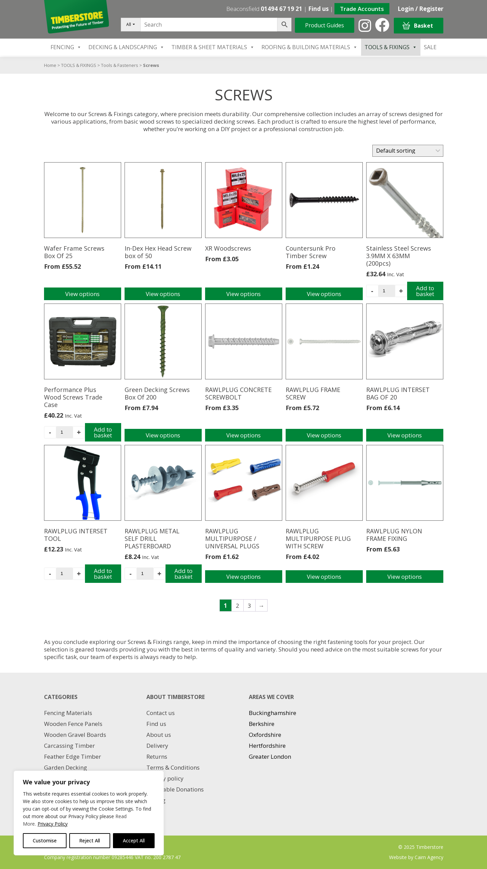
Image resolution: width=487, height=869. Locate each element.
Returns (156, 756)
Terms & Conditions (173, 767)
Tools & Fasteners (119, 65)
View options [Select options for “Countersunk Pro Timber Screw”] (324, 294)
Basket (418, 25)
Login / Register (420, 9)
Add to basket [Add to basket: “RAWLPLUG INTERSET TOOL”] (103, 573)
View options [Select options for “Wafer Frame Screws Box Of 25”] (82, 294)
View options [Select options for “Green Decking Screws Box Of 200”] (163, 435)
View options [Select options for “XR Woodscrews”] (243, 294)
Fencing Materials (68, 713)
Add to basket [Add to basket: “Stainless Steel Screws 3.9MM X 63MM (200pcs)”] (425, 291)
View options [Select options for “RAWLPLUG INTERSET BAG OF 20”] (404, 435)
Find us (318, 9)
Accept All (134, 840)
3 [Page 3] (249, 605)
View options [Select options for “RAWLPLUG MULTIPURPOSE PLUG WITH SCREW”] (324, 576)
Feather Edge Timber (72, 756)
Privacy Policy (53, 824)
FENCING (66, 47)
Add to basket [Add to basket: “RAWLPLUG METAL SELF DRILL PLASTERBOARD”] (183, 573)
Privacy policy (165, 778)
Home (50, 65)
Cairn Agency (429, 857)
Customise (45, 840)
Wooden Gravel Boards (75, 735)
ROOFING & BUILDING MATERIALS (309, 47)
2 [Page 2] (237, 605)
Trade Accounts (362, 9)
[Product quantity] (386, 291)
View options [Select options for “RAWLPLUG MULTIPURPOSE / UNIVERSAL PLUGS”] (243, 576)
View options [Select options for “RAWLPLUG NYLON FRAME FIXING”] (404, 576)
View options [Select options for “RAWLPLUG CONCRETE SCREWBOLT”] (243, 435)
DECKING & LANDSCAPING (126, 47)
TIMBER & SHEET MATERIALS (213, 47)
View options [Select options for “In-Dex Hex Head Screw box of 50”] (163, 294)
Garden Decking (65, 767)
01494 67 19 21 (281, 9)
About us (158, 735)
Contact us (160, 713)
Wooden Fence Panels (73, 724)
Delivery (157, 745)
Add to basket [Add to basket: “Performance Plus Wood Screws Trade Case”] (103, 432)
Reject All (89, 840)
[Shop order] (407, 151)
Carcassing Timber (69, 745)
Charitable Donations (175, 789)
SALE (430, 47)
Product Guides (324, 25)
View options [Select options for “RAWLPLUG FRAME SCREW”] (324, 435)
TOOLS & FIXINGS (390, 47)
